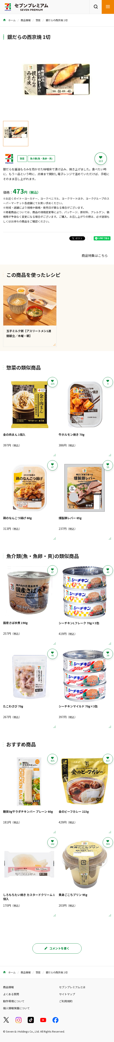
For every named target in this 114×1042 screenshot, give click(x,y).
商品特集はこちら (95, 255)
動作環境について (13, 1001)
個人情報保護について (16, 1008)
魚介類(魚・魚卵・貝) (41, 158)
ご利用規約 (65, 1001)
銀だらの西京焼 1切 (56, 20)
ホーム (9, 20)
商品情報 (26, 20)
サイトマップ (67, 994)
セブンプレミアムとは (72, 987)
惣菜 (38, 20)
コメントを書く (57, 948)
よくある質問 (11, 994)
